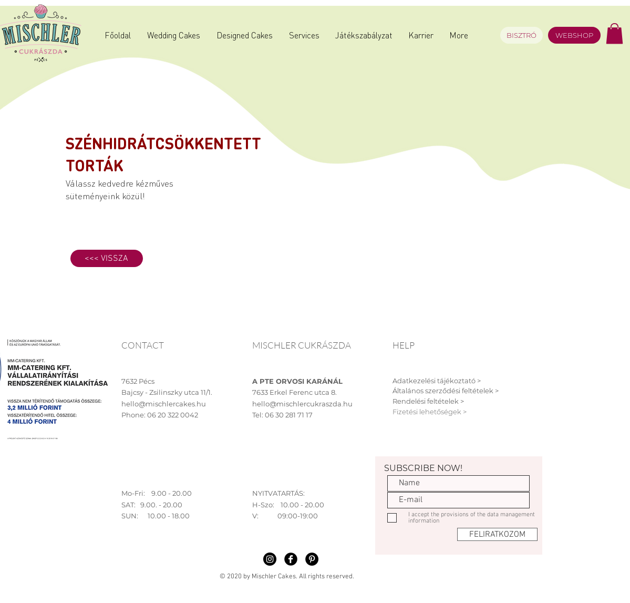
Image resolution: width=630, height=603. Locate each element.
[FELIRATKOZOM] (497, 534)
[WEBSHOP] (574, 35)
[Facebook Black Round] (290, 559)
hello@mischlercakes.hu (163, 404)
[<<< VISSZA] (106, 258)
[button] (614, 33)
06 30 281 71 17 (289, 415)
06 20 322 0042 (172, 415)
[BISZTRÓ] (521, 35)
